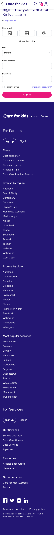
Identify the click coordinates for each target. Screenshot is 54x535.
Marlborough (10, 216)
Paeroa (7, 378)
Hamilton (8, 290)
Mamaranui (9, 392)
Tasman (7, 243)
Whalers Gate (10, 382)
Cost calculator (11, 155)
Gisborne (8, 202)
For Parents (12, 131)
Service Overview (12, 435)
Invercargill (9, 295)
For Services (13, 409)
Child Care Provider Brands (18, 174)
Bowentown (9, 387)
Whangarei (8, 327)
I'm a (4, 47)
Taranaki (7, 239)
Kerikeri (7, 359)
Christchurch (10, 276)
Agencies (8, 449)
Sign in (27, 94)
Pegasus (7, 369)
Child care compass (13, 160)
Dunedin (7, 281)
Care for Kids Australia (15, 482)
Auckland (8, 188)
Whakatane (9, 322)
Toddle (6, 487)
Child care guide (12, 165)
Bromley (7, 346)
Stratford (8, 313)
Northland (8, 225)
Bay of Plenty (10, 193)
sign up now (10, 20)
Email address (8, 60)
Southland (8, 234)
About (34, 116)
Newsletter (9, 468)
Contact (45, 116)
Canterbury (9, 197)
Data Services (10, 444)
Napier (6, 299)
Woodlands (9, 364)
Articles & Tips (11, 169)
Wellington (8, 253)
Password (6, 73)
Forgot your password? (41, 87)
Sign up (9, 141)
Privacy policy (37, 509)
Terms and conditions (14, 509)
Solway (7, 350)
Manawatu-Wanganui (14, 211)
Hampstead (9, 355)
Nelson (6, 220)
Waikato (7, 248)
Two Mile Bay (10, 396)
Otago (6, 230)
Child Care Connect (13, 440)
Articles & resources (14, 463)
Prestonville (9, 341)
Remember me (12, 87)
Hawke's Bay (10, 207)
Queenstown (9, 373)
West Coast (9, 257)
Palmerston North (12, 308)
